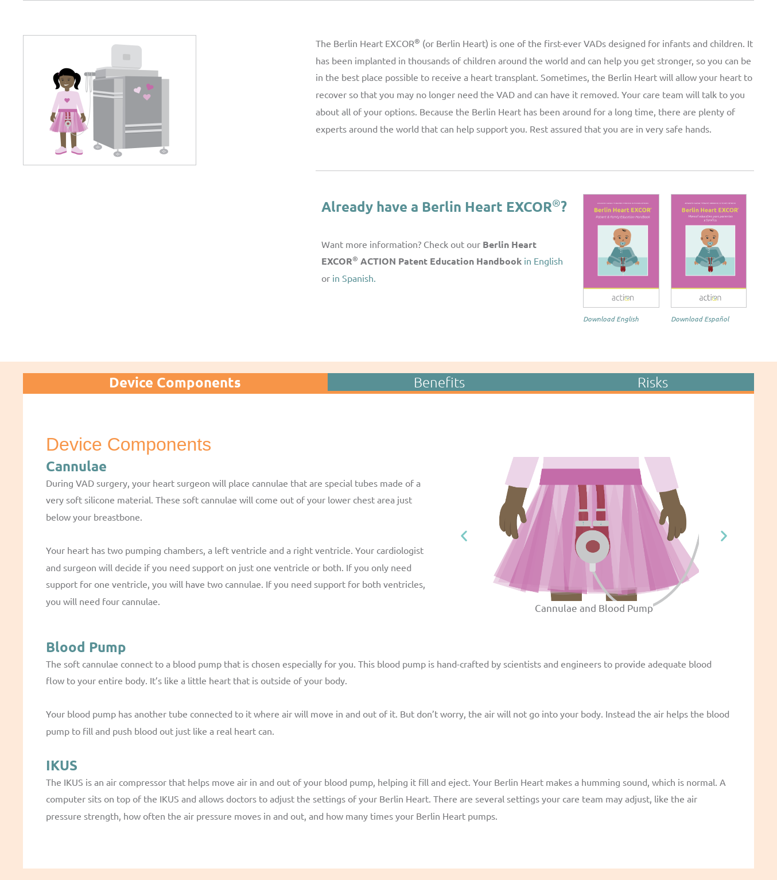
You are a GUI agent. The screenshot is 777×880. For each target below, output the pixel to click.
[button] (464, 536)
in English (542, 260)
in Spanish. (355, 278)
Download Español (700, 318)
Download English (611, 318)
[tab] (175, 382)
